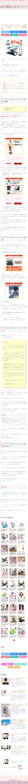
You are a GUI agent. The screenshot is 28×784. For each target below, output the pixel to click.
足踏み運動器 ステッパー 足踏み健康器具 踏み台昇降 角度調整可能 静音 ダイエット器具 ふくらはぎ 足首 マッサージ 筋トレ (21, 613)
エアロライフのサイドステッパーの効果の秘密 (15, 83)
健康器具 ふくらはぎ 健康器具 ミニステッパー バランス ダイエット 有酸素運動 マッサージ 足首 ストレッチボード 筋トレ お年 (13, 601)
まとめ (7, 92)
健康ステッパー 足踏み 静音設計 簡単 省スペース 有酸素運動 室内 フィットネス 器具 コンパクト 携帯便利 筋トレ (21, 601)
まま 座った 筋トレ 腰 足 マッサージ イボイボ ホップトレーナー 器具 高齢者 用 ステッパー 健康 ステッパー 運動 (21, 542)
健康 (2, 647)
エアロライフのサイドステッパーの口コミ (14, 86)
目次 (12, 80)
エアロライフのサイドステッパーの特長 (14, 85)
